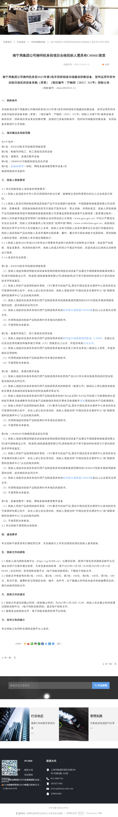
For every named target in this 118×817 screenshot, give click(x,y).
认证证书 (88, 343)
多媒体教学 (17, 166)
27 (59, 644)
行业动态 (21, 42)
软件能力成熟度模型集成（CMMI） (83, 338)
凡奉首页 (7, 42)
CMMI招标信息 (38, 42)
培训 (82, 400)
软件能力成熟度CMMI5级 (78, 310)
